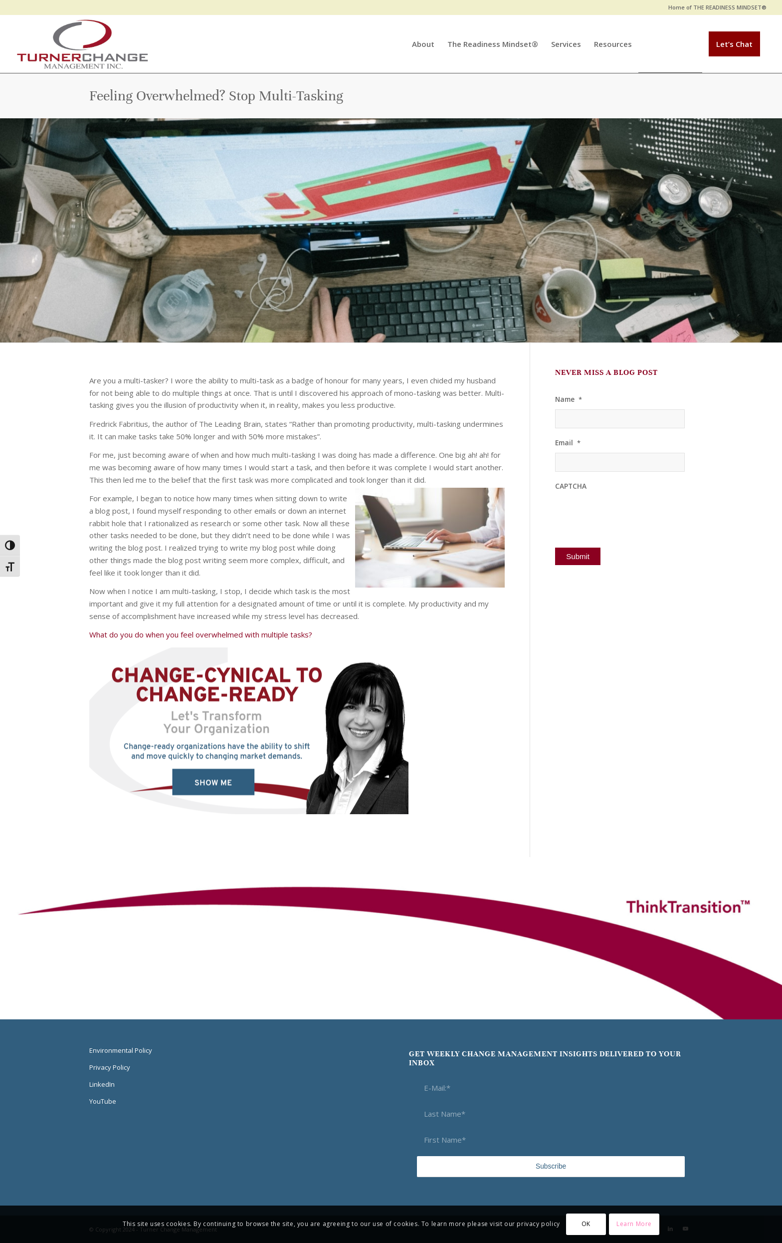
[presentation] (631, 515)
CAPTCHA (570, 486)
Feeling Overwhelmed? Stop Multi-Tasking (216, 95)
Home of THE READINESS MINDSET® (717, 7)
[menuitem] (715, 7)
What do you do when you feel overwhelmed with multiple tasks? (200, 634)
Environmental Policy (120, 1050)
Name (568, 399)
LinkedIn (102, 1084)
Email (568, 442)
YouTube (102, 1101)
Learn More (634, 1224)
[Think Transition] (82, 44)
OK (586, 1224)
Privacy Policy (109, 1067)
